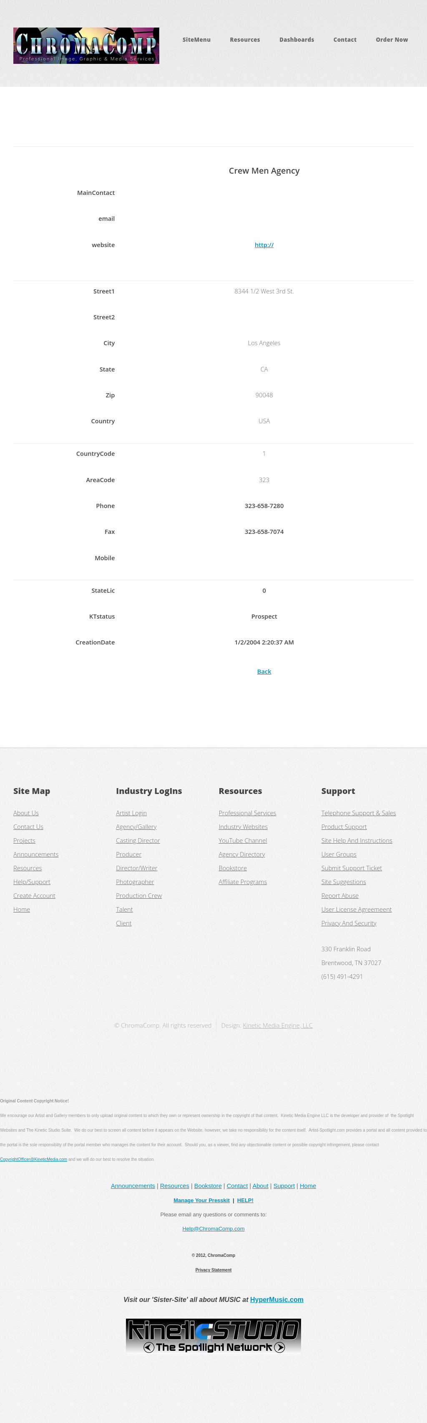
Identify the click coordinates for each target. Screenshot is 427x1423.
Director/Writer (136, 868)
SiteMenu (197, 39)
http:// (264, 244)
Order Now (392, 39)
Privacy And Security (349, 923)
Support (284, 1186)
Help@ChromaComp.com (213, 1229)
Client (123, 923)
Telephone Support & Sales (359, 813)
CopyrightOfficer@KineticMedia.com (33, 1159)
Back (264, 671)
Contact (345, 39)
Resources (245, 39)
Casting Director (138, 840)
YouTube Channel (243, 840)
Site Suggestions (344, 881)
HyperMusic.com (277, 1299)
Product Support (344, 826)
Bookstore (233, 868)
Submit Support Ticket (352, 868)
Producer (128, 854)
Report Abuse (340, 895)
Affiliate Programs (243, 881)
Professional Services (247, 813)
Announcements (35, 854)
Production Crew (139, 895)
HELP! (245, 1200)
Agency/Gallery (136, 826)
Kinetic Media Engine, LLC (278, 1025)
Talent (124, 909)
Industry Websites (243, 826)
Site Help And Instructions (357, 840)
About (260, 1186)
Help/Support (31, 881)
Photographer (135, 881)
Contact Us (28, 826)
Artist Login (131, 813)
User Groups (339, 854)
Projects (24, 840)
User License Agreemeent (357, 909)
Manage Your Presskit (201, 1200)
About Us (26, 813)
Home (21, 909)
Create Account (34, 895)
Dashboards (296, 39)
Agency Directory (242, 854)
